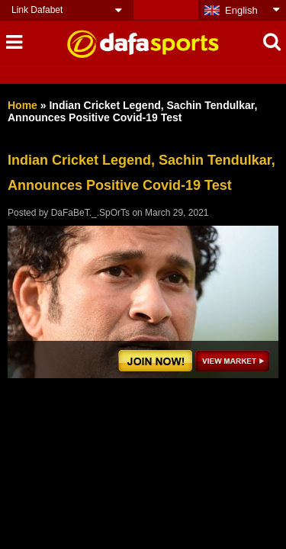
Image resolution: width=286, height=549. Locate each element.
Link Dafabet (37, 10)
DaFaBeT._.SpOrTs (90, 212)
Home (22, 105)
